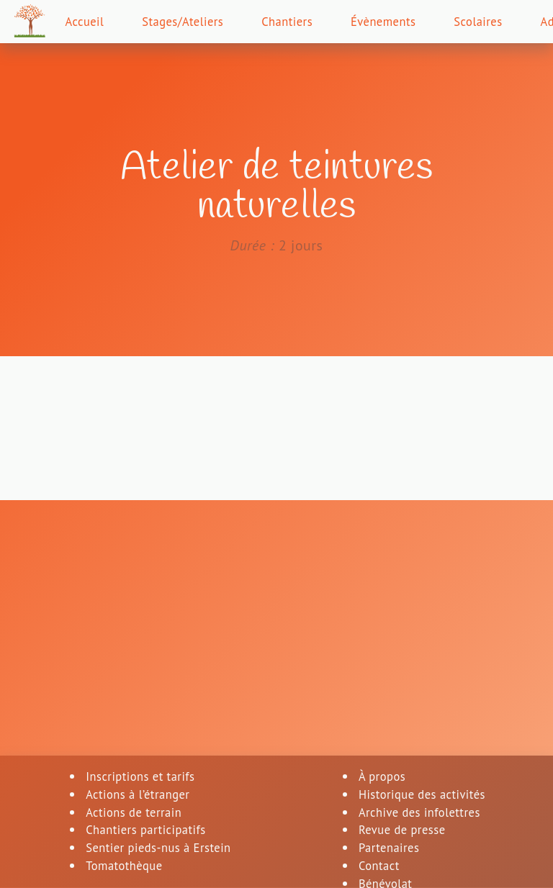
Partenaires (386, 850)
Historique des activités (422, 795)
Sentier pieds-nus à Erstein (158, 850)
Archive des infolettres (419, 813)
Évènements (413, 23)
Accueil (90, 23)
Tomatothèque (121, 868)
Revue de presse (400, 831)
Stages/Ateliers (196, 23)
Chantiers (310, 23)
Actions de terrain (131, 813)
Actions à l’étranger (136, 795)
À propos (378, 776)
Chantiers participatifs (144, 831)
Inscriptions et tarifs (139, 776)
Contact (375, 868)
